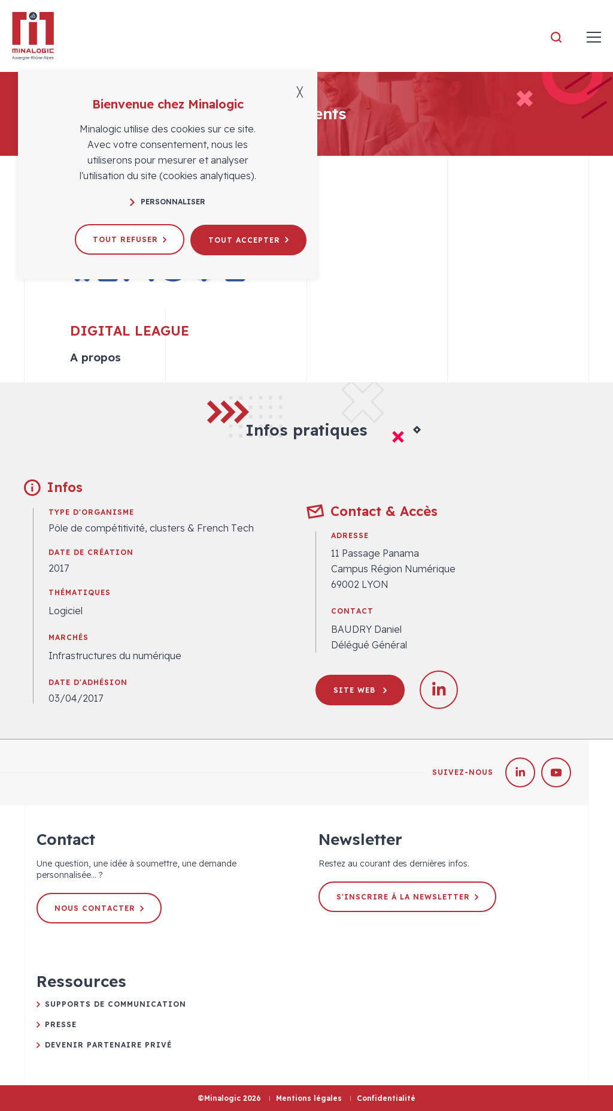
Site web (360, 690)
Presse (61, 1024)
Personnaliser (167, 201)
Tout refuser (129, 239)
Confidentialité (386, 1098)
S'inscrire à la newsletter (407, 896)
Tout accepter (248, 239)
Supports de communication (115, 1004)
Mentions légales (309, 1098)
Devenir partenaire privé (108, 1044)
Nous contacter (99, 908)
